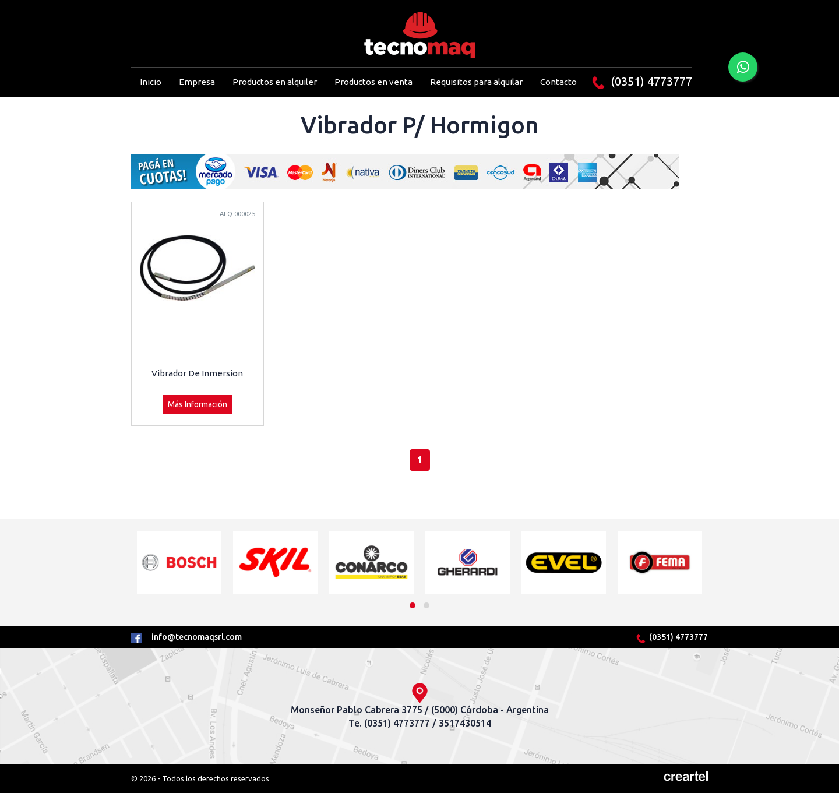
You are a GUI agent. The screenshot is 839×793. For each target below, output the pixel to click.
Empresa (197, 82)
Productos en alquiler (274, 82)
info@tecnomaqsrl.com (196, 637)
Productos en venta (373, 82)
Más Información (197, 404)
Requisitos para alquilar (476, 82)
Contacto (558, 82)
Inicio (150, 82)
